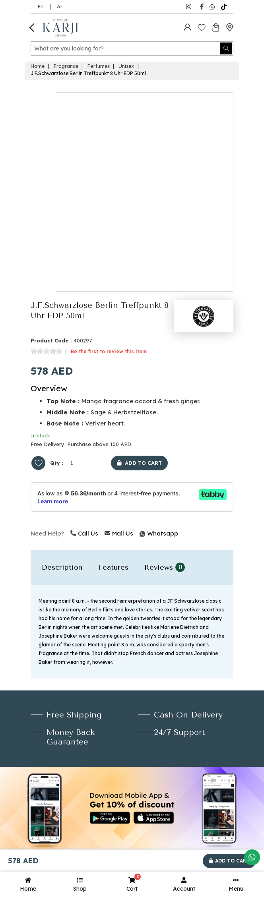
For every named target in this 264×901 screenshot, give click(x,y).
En (40, 6)
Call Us (84, 533)
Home (38, 66)
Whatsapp (140, 533)
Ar (59, 6)
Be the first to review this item (109, 351)
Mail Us (119, 533)
